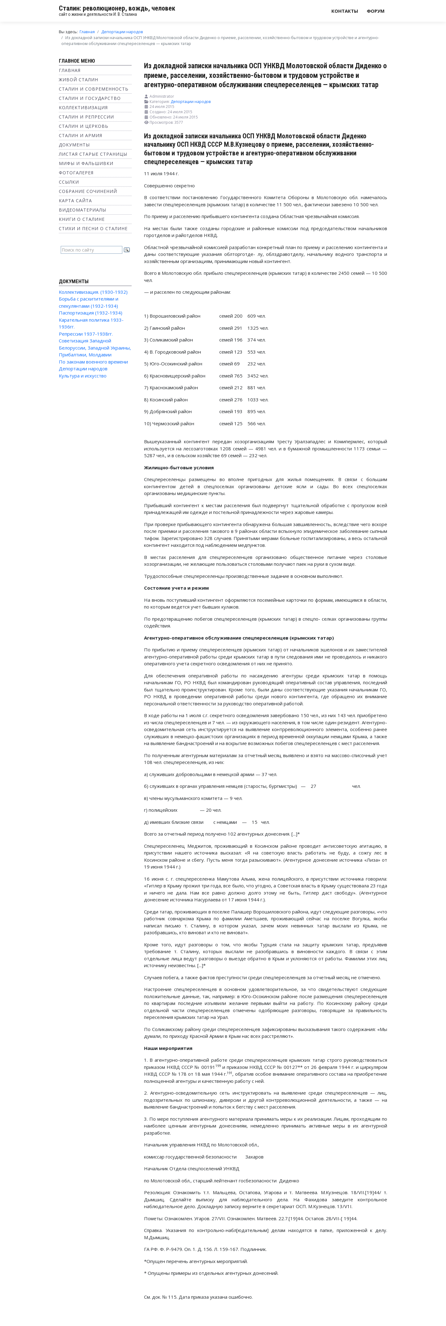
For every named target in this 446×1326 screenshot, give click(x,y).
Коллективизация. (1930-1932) (93, 292)
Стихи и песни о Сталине (93, 228)
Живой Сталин (78, 80)
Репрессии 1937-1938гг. (86, 334)
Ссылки (69, 182)
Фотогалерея (76, 173)
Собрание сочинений (88, 191)
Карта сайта (75, 200)
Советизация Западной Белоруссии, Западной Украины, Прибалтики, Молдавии (95, 347)
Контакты (344, 11)
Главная (70, 70)
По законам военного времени (93, 362)
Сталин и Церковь (83, 126)
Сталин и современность (94, 89)
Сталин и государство (90, 98)
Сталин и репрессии (86, 117)
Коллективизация (83, 107)
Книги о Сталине (82, 219)
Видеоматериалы (82, 210)
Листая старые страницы (93, 154)
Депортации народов (83, 368)
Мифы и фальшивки (86, 163)
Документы (74, 145)
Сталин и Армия (80, 135)
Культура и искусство (83, 376)
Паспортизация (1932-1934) (90, 313)
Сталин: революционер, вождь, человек (117, 8)
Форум (376, 11)
